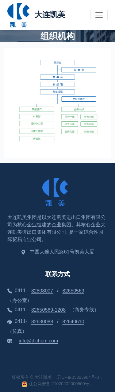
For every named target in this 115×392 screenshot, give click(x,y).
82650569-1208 (48, 310)
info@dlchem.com (38, 340)
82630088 (42, 321)
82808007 (42, 290)
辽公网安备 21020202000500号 (55, 383)
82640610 (73, 321)
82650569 (73, 290)
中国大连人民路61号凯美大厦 (62, 251)
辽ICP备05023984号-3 (77, 377)
